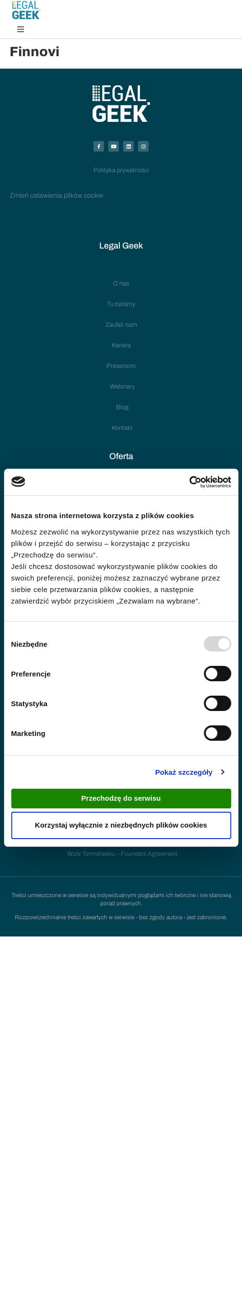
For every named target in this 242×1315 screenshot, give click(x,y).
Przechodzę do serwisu (121, 798)
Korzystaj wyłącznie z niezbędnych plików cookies (121, 825)
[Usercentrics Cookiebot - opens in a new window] (189, 482)
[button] (20, 29)
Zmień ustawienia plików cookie (57, 195)
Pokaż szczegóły (184, 772)
